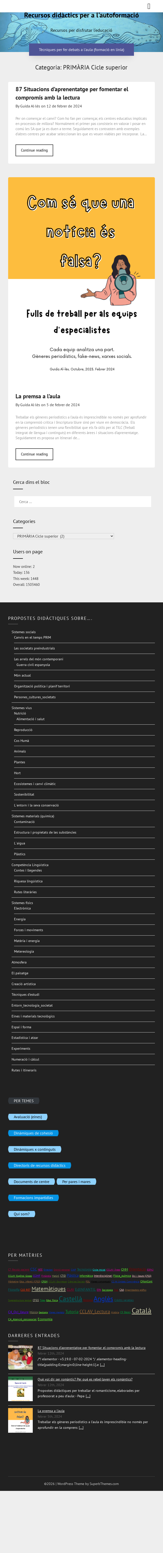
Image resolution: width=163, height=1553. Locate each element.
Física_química (122, 1275)
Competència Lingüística (30, 865)
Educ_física (52, 1300)
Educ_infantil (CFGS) (29, 1281)
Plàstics (19, 854)
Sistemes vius (22, 708)
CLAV (70, 1289)
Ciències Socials (76, 1281)
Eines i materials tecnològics (33, 1016)
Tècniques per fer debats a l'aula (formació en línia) (81, 49)
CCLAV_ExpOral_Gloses (20, 1275)
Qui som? (22, 1213)
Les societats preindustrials (34, 648)
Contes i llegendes (28, 870)
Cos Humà (21, 740)
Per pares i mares (76, 1181)
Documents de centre (31, 1181)
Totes (42, 1300)
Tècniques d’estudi (25, 994)
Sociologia (107, 1289)
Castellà (70, 1298)
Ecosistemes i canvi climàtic (35, 784)
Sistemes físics (22, 903)
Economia (45, 1319)
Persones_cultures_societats (35, 697)
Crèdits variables (124, 1300)
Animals (20, 751)
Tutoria (72, 1311)
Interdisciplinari (103, 1275)
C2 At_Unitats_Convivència (125, 1281)
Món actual (22, 675)
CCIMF (36, 1275)
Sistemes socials (24, 632)
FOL (88, 1281)
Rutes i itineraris (24, 1070)
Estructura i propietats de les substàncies (45, 832)
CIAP (73, 1269)
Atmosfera (19, 962)
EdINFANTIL (85, 1289)
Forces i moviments (28, 930)
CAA (121, 1289)
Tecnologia (84, 1269)
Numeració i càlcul (25, 1059)
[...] (102, 1364)
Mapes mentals (56, 1312)
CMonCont (146, 1281)
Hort (17, 773)
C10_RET (25, 1289)
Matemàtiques (49, 1288)
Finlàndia (46, 1275)
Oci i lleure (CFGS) (141, 1275)
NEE (40, 1269)
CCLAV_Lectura (95, 1311)
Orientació (137, 1269)
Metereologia (24, 951)
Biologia (88, 1300)
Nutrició (20, 713)
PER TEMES (24, 1100)
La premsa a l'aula (51, 1411)
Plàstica (73, 1275)
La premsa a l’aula (38, 396)
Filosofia (13, 1290)
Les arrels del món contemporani (38, 659)
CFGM (44, 1281)
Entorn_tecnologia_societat (32, 1005)
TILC (116, 1289)
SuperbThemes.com (104, 1484)
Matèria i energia (27, 941)
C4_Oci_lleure (18, 1312)
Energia (20, 919)
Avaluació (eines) (28, 1116)
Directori (48, 1269)
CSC (33, 1269)
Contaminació (24, 822)
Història (115, 1312)
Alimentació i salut (30, 719)
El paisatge (20, 973)
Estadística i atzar (25, 1037)
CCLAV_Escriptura (58, 1281)
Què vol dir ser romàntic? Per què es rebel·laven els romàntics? (85, 1379)
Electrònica (22, 908)
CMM (124, 1269)
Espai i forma (21, 1027)
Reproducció (23, 730)
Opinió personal (62, 1269)
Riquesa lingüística (28, 881)
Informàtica (86, 1275)
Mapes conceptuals (101, 1281)
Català (141, 1310)
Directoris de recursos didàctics (39, 1165)
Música (34, 1312)
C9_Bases (125, 1312)
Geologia (43, 1312)
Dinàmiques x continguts (35, 1149)
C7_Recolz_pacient (18, 1269)
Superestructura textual (20, 1300)
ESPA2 (150, 1269)
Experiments (21, 1048)
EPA (99, 1289)
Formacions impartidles (33, 1197)
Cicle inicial (99, 1269)
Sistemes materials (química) (33, 816)
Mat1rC (55, 1275)
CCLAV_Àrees (113, 1269)
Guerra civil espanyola (33, 665)
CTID (63, 1275)
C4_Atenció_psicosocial (22, 1319)
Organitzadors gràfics (135, 1289)
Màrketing (13, 1281)
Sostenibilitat (24, 794)
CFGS (36, 1300)
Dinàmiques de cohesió (33, 1133)
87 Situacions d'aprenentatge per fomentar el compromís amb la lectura (92, 1347)
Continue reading (34, 150)
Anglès (103, 1298)
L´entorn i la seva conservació (36, 805)
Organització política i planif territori (42, 686)
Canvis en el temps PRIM (32, 637)
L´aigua (19, 843)
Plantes (19, 762)
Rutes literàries (25, 892)
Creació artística (24, 984)
